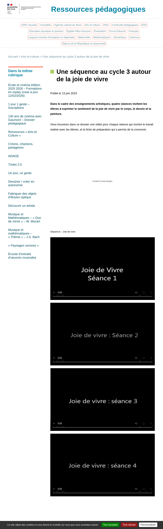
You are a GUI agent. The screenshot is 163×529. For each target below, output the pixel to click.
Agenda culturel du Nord (67, 25)
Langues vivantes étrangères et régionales (51, 37)
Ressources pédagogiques (98, 9)
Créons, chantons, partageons (20, 145)
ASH (105, 25)
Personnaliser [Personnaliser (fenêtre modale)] (148, 524)
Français (133, 31)
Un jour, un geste (20, 173)
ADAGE (13, 156)
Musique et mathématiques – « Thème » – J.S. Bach (24, 233)
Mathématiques (101, 37)
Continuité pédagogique (125, 25)
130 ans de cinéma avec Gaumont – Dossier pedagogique (25, 120)
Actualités (45, 25)
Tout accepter (110, 524)
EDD (144, 25)
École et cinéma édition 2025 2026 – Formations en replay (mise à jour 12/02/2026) (25, 90)
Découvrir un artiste (21, 205)
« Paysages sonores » (23, 245)
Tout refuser (129, 524)
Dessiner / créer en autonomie (21, 183)
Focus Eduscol (117, 31)
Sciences (134, 37)
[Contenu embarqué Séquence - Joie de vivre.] (102, 181)
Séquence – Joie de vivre (62, 231)
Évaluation (100, 31)
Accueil (13, 56)
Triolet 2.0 (15, 164)
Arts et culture (92, 25)
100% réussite (29, 25)
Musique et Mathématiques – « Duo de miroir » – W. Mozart (24, 217)
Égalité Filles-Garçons (78, 31)
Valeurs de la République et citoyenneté (84, 43)
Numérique (120, 37)
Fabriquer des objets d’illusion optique (22, 195)
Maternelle (84, 37)
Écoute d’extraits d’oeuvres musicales (22, 255)
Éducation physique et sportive (46, 31)
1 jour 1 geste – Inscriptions (19, 105)
